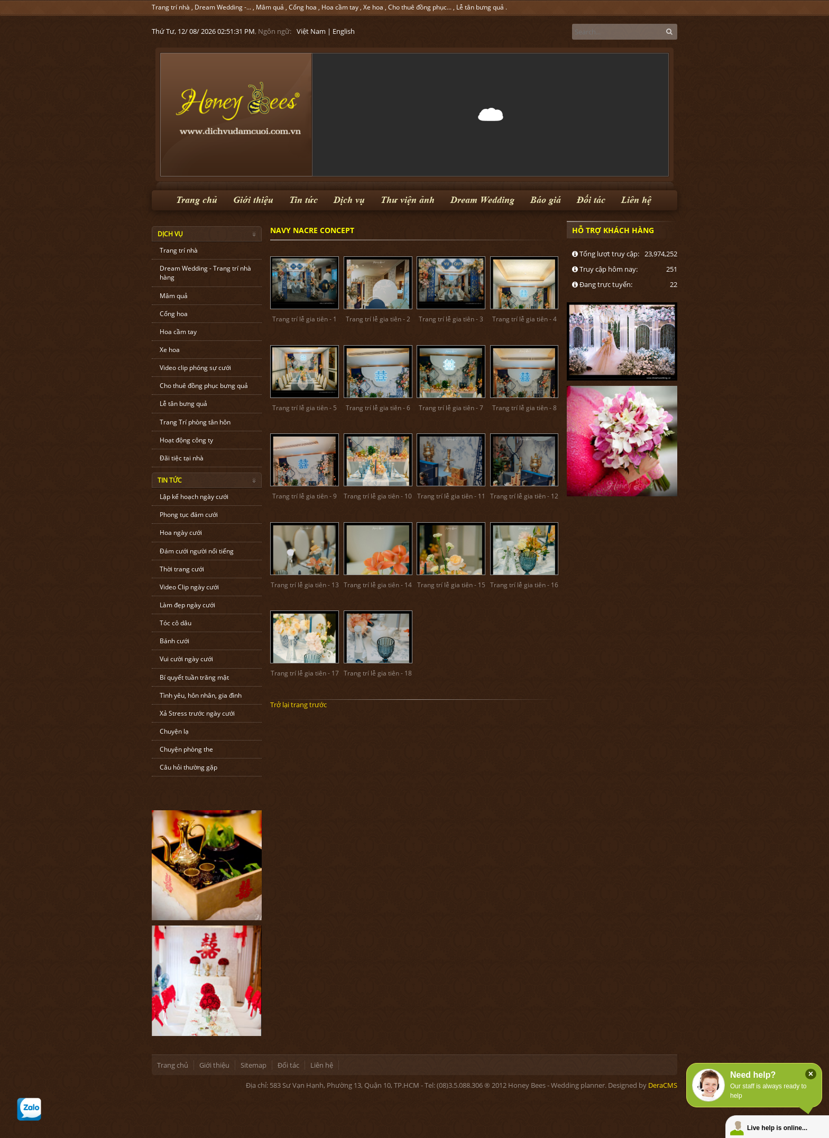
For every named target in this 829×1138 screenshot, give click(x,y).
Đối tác (591, 200)
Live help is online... (777, 1128)
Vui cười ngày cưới (186, 658)
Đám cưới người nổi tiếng (197, 551)
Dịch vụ (349, 200)
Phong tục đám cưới (189, 514)
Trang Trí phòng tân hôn (195, 422)
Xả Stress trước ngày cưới (197, 713)
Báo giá (545, 200)
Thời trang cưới (182, 569)
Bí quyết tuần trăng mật (194, 677)
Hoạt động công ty (186, 440)
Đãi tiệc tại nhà (182, 458)
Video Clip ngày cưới (189, 586)
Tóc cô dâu (175, 622)
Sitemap (253, 1065)
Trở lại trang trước (298, 704)
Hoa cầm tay (339, 7)
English (344, 31)
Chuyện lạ (174, 731)
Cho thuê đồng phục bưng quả (204, 385)
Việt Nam (311, 31)
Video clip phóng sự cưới (195, 367)
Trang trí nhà (171, 7)
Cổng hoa (303, 7)
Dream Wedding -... (223, 7)
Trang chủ (196, 200)
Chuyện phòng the (186, 749)
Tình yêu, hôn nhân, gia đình (201, 695)
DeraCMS (662, 1085)
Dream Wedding (482, 200)
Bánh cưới (174, 640)
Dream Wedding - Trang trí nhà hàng (205, 273)
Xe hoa (373, 7)
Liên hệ (636, 200)
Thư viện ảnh (408, 200)
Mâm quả (270, 7)
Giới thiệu (253, 200)
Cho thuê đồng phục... (420, 7)
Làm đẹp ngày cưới (187, 604)
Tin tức (303, 200)
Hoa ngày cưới (181, 532)
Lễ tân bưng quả (480, 7)
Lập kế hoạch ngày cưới (194, 496)
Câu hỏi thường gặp (188, 767)
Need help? (753, 1074)
